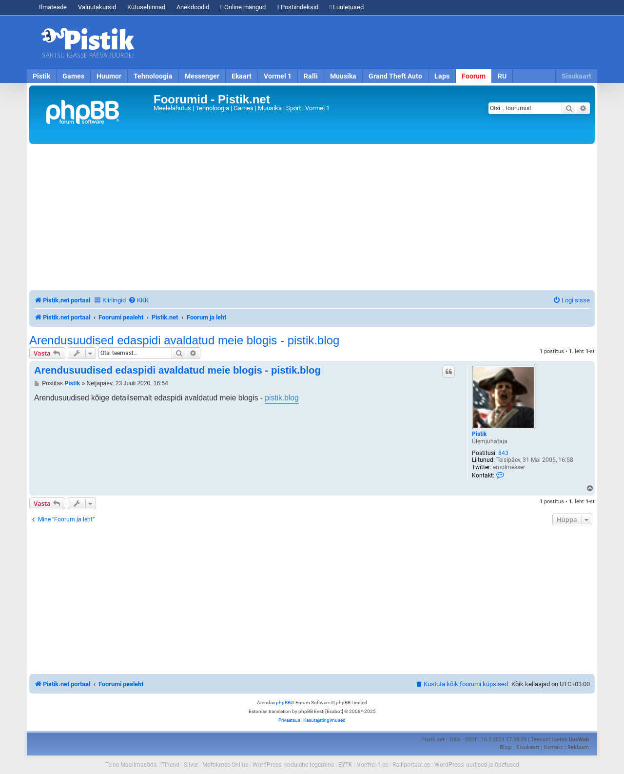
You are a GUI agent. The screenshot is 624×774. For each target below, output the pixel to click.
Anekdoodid (192, 7)
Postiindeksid (297, 7)
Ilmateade (53, 7)
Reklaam (578, 747)
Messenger (202, 76)
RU (502, 76)
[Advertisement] (368, 42)
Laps (441, 76)
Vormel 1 (278, 76)
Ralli (311, 76)
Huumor (109, 76)
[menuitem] (138, 300)
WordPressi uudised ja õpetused (476, 764)
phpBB (283, 702)
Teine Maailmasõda (131, 764)
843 (503, 453)
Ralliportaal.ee (411, 764)
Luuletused (347, 7)
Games (73, 76)
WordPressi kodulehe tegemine (293, 764)
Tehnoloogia (153, 76)
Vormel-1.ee (372, 764)
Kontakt (553, 747)
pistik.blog (281, 398)
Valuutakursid (97, 7)
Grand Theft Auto (395, 76)
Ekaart (242, 76)
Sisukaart (576, 76)
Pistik (41, 76)
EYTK (345, 764)
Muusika (343, 76)
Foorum (474, 76)
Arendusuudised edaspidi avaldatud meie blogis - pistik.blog (184, 340)
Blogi (506, 747)
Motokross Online (225, 764)
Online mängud (243, 7)
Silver (191, 764)
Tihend (170, 764)
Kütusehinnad (146, 7)
